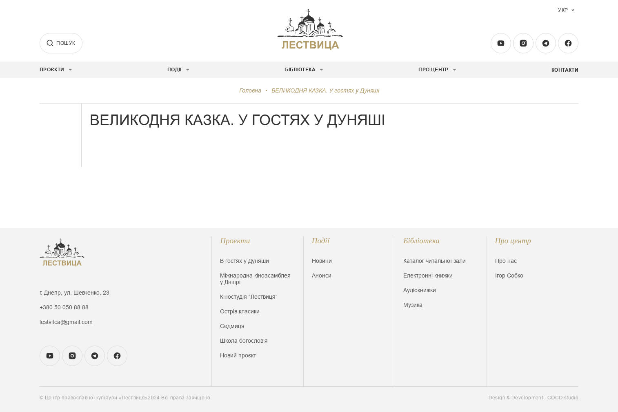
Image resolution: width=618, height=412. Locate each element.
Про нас (506, 261)
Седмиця (232, 326)
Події (320, 240)
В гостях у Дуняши (244, 261)
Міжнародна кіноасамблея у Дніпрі (255, 278)
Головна (250, 90)
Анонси (321, 275)
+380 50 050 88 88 (64, 307)
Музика (412, 305)
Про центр (513, 240)
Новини (322, 261)
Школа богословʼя (244, 340)
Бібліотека (421, 240)
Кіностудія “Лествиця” (249, 296)
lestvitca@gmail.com (66, 322)
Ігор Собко (509, 275)
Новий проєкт (238, 355)
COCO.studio (562, 398)
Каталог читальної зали (434, 261)
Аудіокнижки (419, 290)
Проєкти (235, 240)
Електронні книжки (428, 275)
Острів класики (240, 311)
